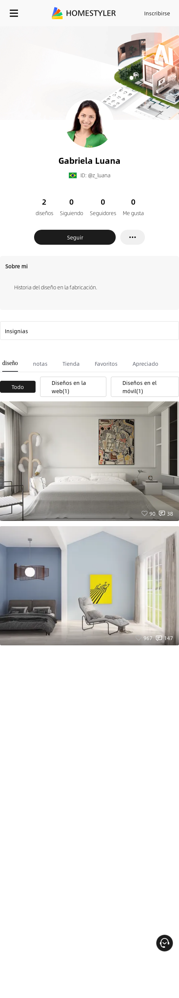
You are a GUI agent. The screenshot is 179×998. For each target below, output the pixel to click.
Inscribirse (157, 13)
